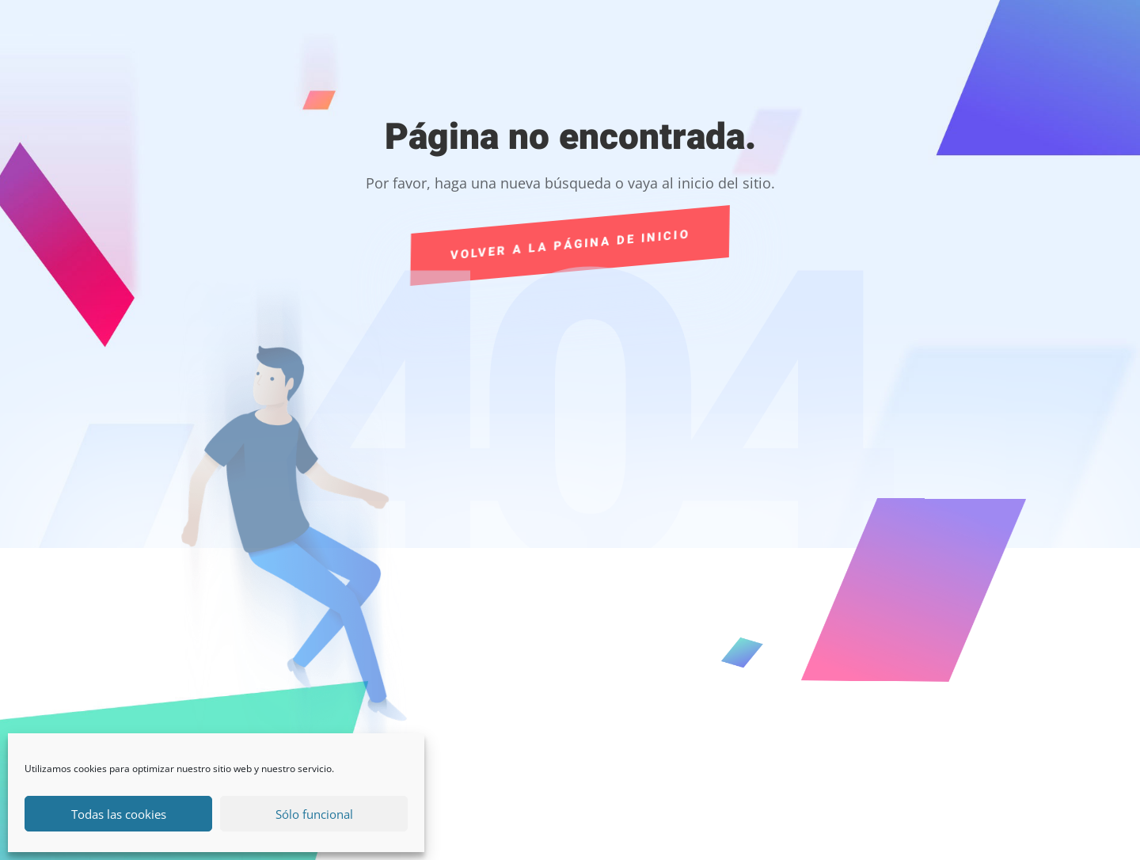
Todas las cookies (118, 814)
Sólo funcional (314, 814)
